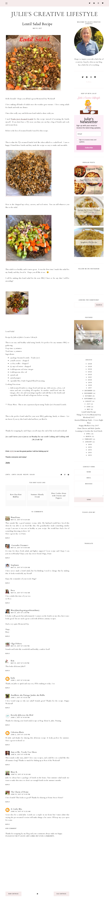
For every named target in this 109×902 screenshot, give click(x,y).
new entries (13, 894)
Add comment (11, 828)
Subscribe (89, 147)
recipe (26, 474)
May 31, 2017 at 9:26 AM (20, 567)
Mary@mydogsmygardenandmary (25, 610)
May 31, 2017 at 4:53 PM (20, 646)
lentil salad (17, 474)
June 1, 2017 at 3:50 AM (20, 680)
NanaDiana (15, 517)
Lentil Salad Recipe (89, 412)
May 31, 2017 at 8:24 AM (20, 520)
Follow (88, 82)
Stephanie (15, 565)
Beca (13, 590)
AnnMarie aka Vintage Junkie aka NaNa (28, 695)
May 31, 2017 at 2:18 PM (20, 613)
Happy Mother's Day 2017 (89, 426)
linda (13, 678)
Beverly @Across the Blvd (22, 715)
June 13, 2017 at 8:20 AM (21, 774)
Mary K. (14, 772)
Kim (12, 661)
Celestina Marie (17, 732)
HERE (12, 451)
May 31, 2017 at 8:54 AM (20, 548)
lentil (7, 474)
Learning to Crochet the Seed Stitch (88, 431)
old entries (61, 894)
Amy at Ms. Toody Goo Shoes (24, 752)
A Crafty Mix (16, 809)
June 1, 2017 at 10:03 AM (20, 697)
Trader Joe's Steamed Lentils (22, 119)
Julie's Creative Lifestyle (54, 14)
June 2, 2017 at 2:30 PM (20, 734)
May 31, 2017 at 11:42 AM (20, 593)
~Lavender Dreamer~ (20, 545)
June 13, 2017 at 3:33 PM (20, 794)
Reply (7, 538)
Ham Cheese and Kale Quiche (88, 428)
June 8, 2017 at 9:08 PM (20, 754)
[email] (88, 133)
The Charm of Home (20, 792)
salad (32, 474)
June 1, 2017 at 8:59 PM (20, 717)
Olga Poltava (16, 643)
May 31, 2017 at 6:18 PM (20, 663)
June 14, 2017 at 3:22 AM (20, 811)
